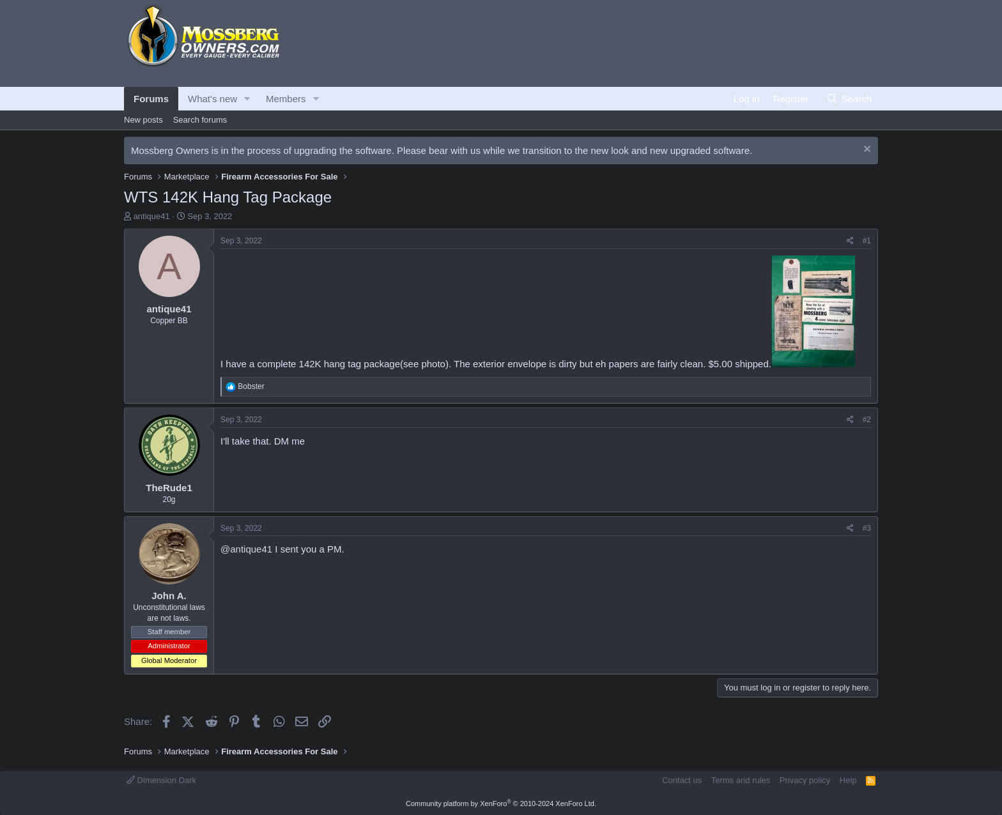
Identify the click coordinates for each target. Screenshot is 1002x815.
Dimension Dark (161, 780)
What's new (212, 98)
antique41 (152, 216)
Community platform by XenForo (501, 803)
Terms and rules (740, 780)
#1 (867, 240)
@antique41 (246, 549)
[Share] (850, 241)
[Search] (849, 98)
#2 (867, 419)
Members (286, 98)
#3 (867, 528)
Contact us (682, 780)
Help (848, 780)
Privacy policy (805, 780)
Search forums (200, 120)
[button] (247, 98)
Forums (151, 98)
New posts (143, 120)
